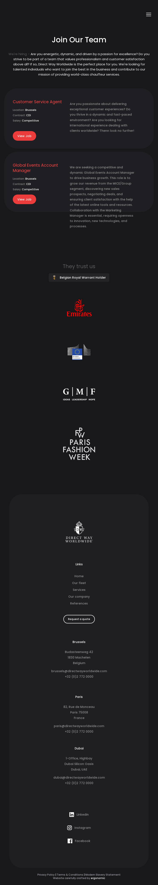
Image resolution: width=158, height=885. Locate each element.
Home (79, 576)
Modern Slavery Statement (103, 874)
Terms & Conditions (70, 874)
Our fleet (79, 583)
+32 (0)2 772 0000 (79, 676)
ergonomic (98, 878)
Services (79, 590)
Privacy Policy (46, 874)
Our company (79, 596)
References (79, 603)
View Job (24, 136)
